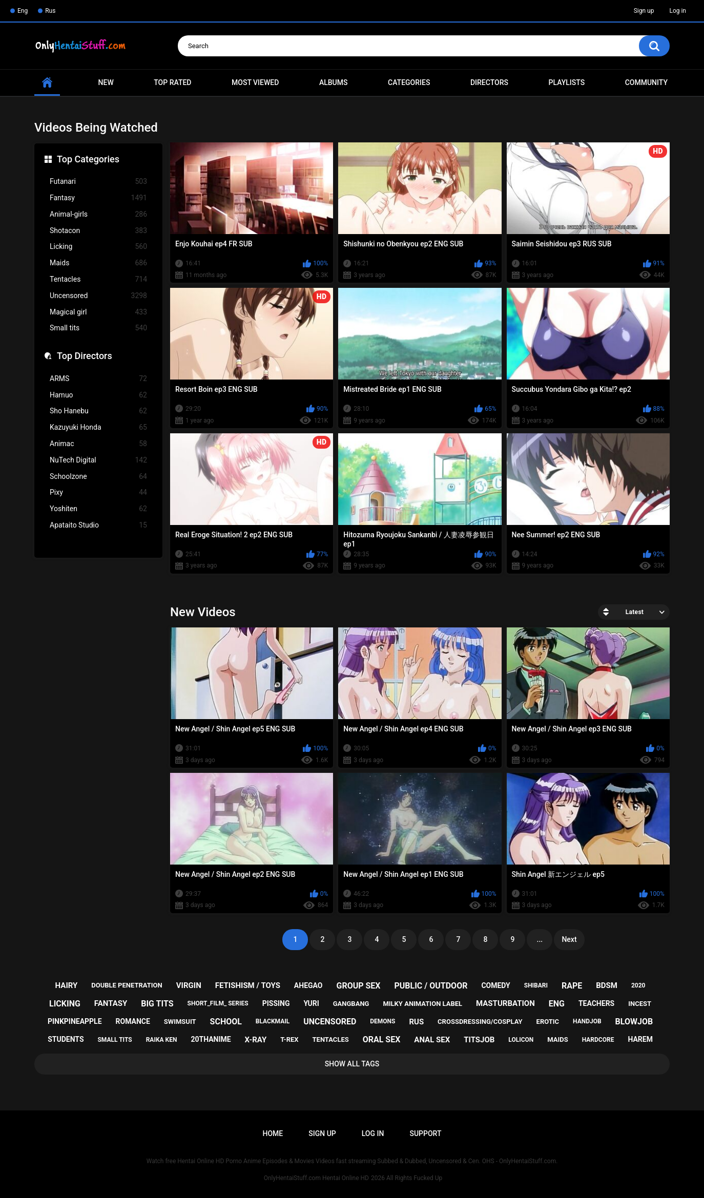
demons (382, 1021)
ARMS (98, 378)
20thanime (211, 1039)
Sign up (644, 10)
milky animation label (422, 1003)
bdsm (606, 985)
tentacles (331, 1039)
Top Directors (84, 355)
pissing (276, 1003)
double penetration (126, 985)
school (226, 1021)
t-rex (289, 1039)
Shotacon (98, 230)
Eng (22, 10)
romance (133, 1021)
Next (569, 939)
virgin (188, 985)
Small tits (98, 328)
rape (572, 986)
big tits (157, 1003)
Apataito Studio (98, 525)
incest (639, 1003)
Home (273, 1133)
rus (416, 1021)
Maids (98, 263)
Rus (50, 10)
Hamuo (98, 395)
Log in (677, 10)
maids (557, 1039)
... (540, 939)
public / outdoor (430, 986)
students (66, 1039)
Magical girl (98, 312)
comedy (495, 985)
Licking (98, 246)
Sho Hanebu (98, 411)
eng (557, 1003)
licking (64, 1003)
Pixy (98, 492)
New (106, 82)
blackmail (272, 1021)
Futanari (98, 181)
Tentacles (98, 279)
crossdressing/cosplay (480, 1021)
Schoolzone (98, 476)
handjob (587, 1021)
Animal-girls (98, 214)
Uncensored (98, 295)
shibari (536, 985)
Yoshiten (98, 509)
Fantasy (98, 198)
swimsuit (180, 1021)
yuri (311, 1003)
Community (646, 82)
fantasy (110, 1003)
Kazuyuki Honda (98, 427)
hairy (66, 985)
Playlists (567, 82)
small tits (114, 1039)
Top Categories (88, 159)
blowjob (634, 1021)
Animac (98, 443)
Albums (333, 82)
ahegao (308, 985)
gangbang (351, 1003)
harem (640, 1039)
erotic (548, 1021)
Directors (489, 82)
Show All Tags (352, 1064)
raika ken (161, 1039)
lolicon (520, 1039)
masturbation (505, 1003)
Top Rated (172, 82)
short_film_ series (218, 1003)
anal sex (432, 1039)
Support (425, 1133)
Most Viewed (255, 82)
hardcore (598, 1039)
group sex (358, 986)
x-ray (256, 1039)
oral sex (382, 1039)
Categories (409, 82)
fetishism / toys (247, 985)
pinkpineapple (75, 1021)
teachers (596, 1003)
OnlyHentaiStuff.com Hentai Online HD (316, 1178)
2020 (638, 985)
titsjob (479, 1039)
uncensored (329, 1021)
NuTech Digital (98, 460)
